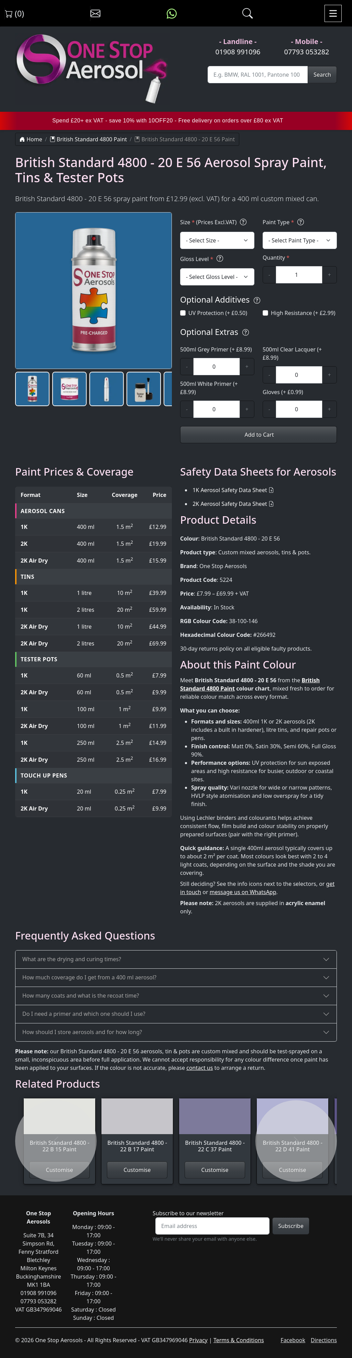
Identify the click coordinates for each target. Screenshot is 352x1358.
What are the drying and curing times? (71, 959)
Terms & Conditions (238, 1340)
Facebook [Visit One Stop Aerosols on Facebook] (292, 1340)
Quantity (276, 257)
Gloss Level (202, 258)
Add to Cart (258, 434)
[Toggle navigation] (333, 13)
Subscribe (290, 1226)
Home (31, 139)
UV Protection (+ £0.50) (217, 313)
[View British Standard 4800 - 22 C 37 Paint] (215, 1129)
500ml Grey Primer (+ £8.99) (216, 349)
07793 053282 (306, 51)
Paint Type (284, 222)
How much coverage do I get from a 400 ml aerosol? (89, 977)
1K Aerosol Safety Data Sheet (229, 490)
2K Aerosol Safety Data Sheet (229, 504)
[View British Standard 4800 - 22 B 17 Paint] (137, 1129)
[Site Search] (258, 74)
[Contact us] (95, 13)
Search (322, 74)
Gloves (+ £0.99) (283, 392)
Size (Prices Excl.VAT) (214, 222)
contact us (199, 1068)
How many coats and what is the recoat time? (80, 995)
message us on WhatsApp (243, 892)
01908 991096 (237, 51)
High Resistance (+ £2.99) (303, 313)
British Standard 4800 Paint (88, 139)
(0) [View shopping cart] (14, 13)
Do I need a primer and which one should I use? (83, 1014)
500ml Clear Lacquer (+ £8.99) (292, 353)
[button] (32, 389)
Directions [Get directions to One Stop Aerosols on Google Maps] (324, 1340)
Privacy (198, 1340)
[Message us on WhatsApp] (172, 13)
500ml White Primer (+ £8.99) (209, 388)
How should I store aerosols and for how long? (82, 1032)
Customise (137, 1170)
